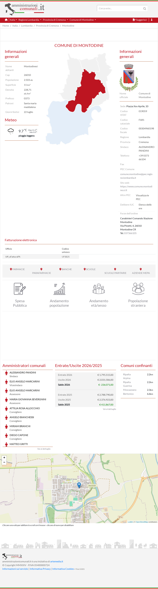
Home (5, 25)
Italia (15, 25)
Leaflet (130, 522)
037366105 (130, 233)
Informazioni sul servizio (15, 568)
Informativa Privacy (40, 568)
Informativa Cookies (63, 568)
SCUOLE (91, 269)
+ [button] (4, 458)
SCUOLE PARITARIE (115, 272)
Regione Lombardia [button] (29, 19)
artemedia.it (56, 561)
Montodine (68, 25)
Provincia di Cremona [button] (54, 19)
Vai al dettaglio (43, 449)
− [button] (4, 462)
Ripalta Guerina (127, 384)
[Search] (120, 8)
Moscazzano (129, 389)
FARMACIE (18, 269)
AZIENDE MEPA (141, 272)
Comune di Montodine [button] (82, 19)
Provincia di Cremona (47, 25)
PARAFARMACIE (41, 272)
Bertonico (128, 393)
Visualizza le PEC (142, 197)
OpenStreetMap (142, 522)
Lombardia (27, 25)
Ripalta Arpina (127, 376)
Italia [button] (12, 19)
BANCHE (67, 269)
